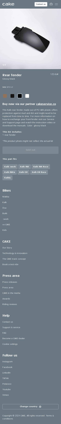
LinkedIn (6, 373)
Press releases (9, 282)
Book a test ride (10, 264)
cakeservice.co (46, 104)
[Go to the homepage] (8, 4)
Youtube (6, 389)
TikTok (5, 378)
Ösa (4, 208)
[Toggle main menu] (56, 4)
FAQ (4, 333)
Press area (7, 287)
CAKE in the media (11, 293)
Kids (4, 230)
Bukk (4, 213)
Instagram (7, 361)
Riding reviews (9, 304)
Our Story (7, 248)
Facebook (7, 367)
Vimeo (5, 395)
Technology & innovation (14, 253)
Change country (31, 406)
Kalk (4, 202)
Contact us (41, 4)
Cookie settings (10, 344)
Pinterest (6, 384)
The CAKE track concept (14, 259)
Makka (5, 197)
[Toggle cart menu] (51, 4)
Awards (6, 299)
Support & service (11, 327)
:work (5, 219)
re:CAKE (6, 224)
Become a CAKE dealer (13, 338)
